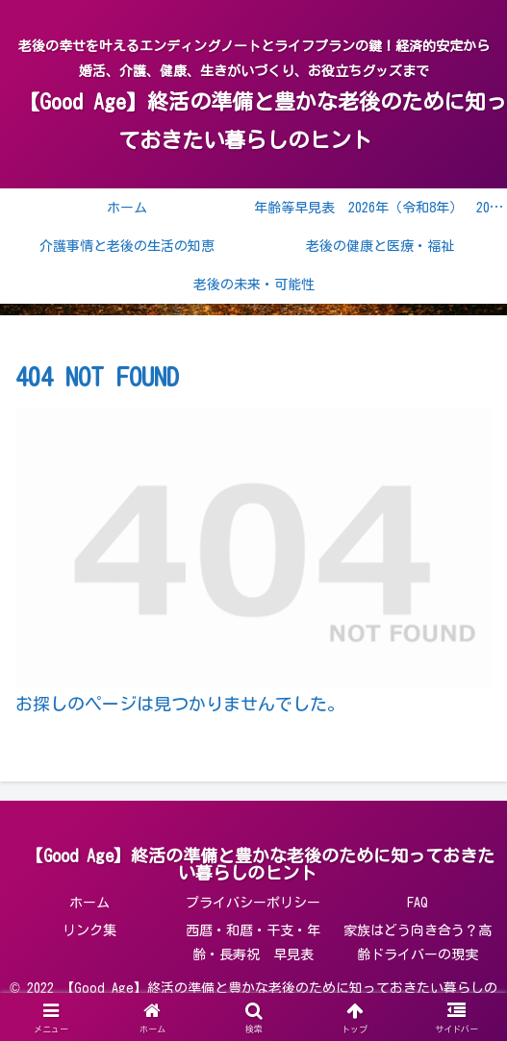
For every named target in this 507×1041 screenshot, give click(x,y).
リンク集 (89, 930)
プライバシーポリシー (253, 902)
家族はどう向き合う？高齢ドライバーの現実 (417, 942)
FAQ (417, 902)
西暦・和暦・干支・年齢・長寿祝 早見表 (253, 942)
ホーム (89, 902)
